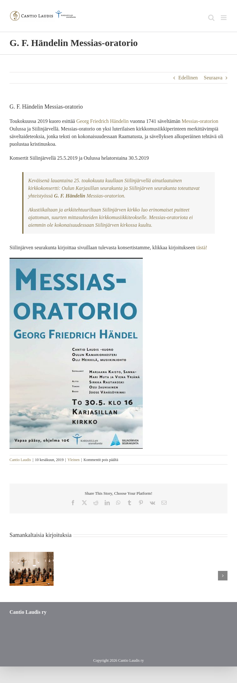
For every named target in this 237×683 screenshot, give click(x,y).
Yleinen (74, 460)
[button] (14, 575)
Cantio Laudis (20, 460)
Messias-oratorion (199, 121)
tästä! (201, 247)
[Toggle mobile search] (211, 17)
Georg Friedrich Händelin (102, 121)
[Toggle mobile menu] (224, 17)
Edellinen (188, 77)
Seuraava (213, 77)
